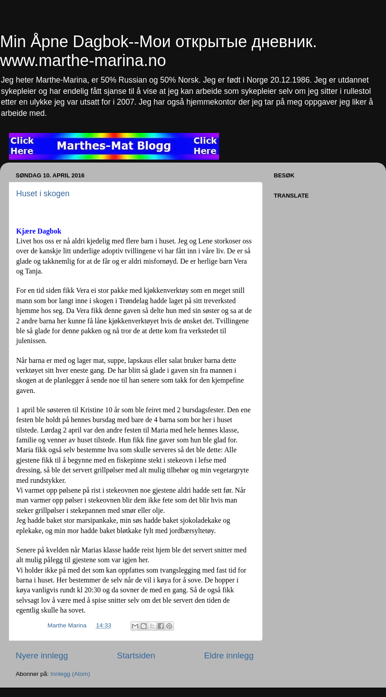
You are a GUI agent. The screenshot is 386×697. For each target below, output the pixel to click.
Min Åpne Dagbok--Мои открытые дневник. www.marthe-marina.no (158, 51)
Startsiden (136, 655)
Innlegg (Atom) (70, 674)
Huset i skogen (43, 193)
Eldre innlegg (229, 655)
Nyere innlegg (42, 655)
